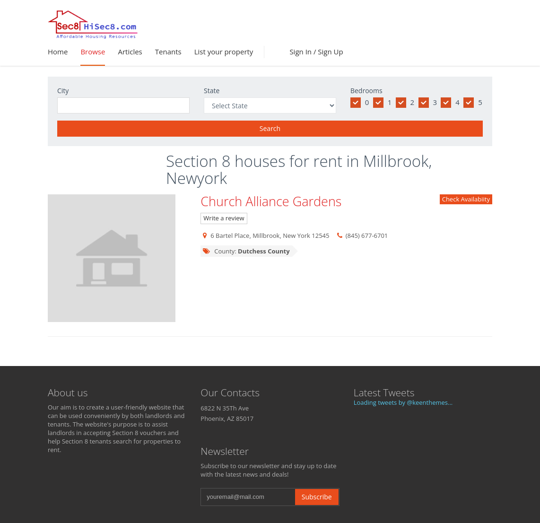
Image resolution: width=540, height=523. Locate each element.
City (63, 90)
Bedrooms (366, 90)
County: (245, 251)
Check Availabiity (466, 199)
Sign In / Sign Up (316, 51)
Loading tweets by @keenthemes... (403, 402)
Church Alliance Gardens (270, 201)
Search (270, 128)
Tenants (168, 51)
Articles (130, 51)
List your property (223, 51)
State (211, 90)
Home (58, 51)
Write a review (223, 218)
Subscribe (317, 496)
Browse (92, 51)
